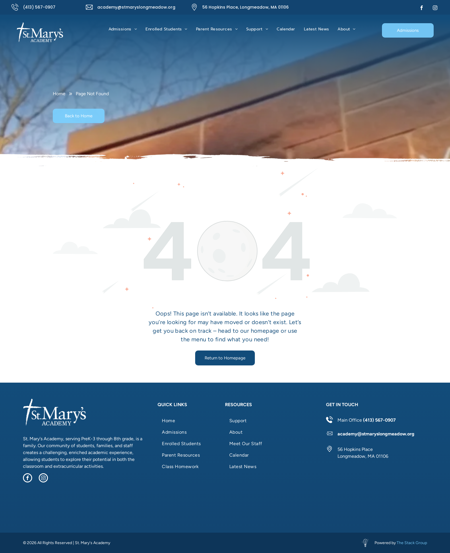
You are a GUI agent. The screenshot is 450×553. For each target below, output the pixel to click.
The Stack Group (412, 542)
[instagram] (435, 8)
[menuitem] (122, 29)
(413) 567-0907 (39, 7)
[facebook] (421, 8)
